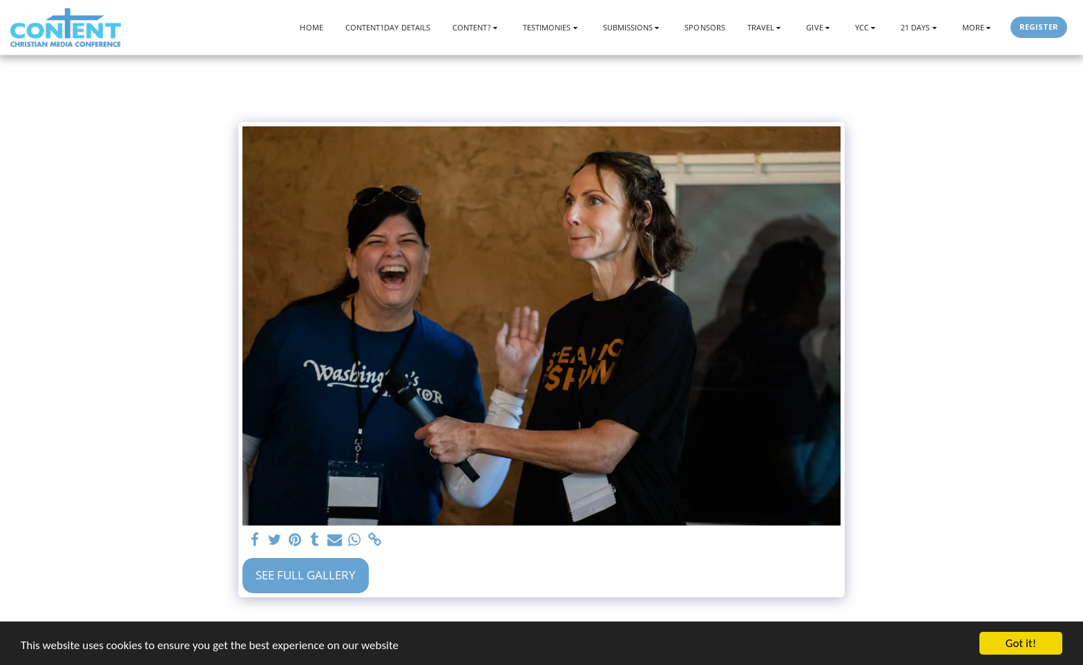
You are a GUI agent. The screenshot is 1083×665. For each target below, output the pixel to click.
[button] (476, 27)
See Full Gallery (306, 575)
